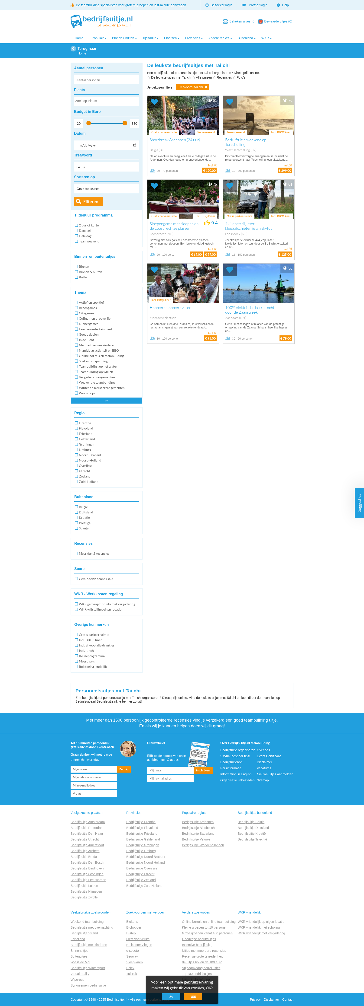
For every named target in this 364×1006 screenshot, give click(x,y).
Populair (98, 38)
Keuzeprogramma (92, 656)
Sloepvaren (134, 962)
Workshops (87, 393)
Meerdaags (87, 661)
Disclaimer (264, 762)
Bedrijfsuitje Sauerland (198, 833)
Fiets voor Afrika (138, 939)
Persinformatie (230, 768)
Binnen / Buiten (123, 38)
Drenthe (85, 423)
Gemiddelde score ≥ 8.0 (96, 579)
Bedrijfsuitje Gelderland (143, 839)
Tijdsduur (149, 38)
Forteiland (78, 939)
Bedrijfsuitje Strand (84, 933)
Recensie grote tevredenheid (203, 956)
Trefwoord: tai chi (192, 87)
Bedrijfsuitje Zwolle (84, 897)
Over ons (263, 750)
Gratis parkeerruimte (94, 635)
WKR (265, 38)
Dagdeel (85, 230)
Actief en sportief (91, 302)
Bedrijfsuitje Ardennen (198, 822)
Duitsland (86, 512)
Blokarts (132, 921)
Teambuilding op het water (98, 366)
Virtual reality (80, 974)
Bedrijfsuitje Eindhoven (87, 868)
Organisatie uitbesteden (237, 780)
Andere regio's (218, 38)
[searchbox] (106, 102)
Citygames (86, 313)
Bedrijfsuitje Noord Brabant (145, 857)
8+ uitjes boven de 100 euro (202, 962)
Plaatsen (170, 38)
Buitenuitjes (79, 956)
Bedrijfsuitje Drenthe (141, 822)
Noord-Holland (90, 460)
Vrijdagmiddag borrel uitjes (201, 968)
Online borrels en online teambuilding (209, 921)
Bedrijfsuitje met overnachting (92, 927)
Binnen (84, 266)
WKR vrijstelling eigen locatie (100, 609)
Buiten (83, 277)
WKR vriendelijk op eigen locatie (261, 921)
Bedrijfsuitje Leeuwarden (88, 880)
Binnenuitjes (79, 950)
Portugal (85, 523)
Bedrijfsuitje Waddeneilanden (203, 845)
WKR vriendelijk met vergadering (261, 933)
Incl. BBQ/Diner (90, 640)
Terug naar (87, 49)
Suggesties (359, 503)
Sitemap (263, 780)
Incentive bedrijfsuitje (197, 945)
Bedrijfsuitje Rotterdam (87, 828)
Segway (132, 956)
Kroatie (84, 517)
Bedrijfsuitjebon (231, 762)
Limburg (85, 450)
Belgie (83, 507)
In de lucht (86, 340)
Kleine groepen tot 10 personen (204, 927)
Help (283, 5)
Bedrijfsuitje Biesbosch (198, 828)
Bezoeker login (218, 5)
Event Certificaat (269, 756)
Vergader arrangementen (97, 377)
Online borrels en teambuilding (101, 356)
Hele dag (85, 236)
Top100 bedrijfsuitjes (197, 974)
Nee (193, 996)
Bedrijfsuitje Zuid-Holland (144, 886)
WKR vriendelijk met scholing (259, 927)
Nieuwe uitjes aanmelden (275, 774)
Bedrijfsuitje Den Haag (87, 833)
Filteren (90, 201)
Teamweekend (89, 241)
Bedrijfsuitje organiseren (237, 750)
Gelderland (87, 439)
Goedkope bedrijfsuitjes (199, 939)
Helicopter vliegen (139, 945)
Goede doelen (89, 334)
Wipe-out (77, 979)
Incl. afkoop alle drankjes (96, 645)
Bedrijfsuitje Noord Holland (145, 862)
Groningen (86, 444)
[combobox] (106, 101)
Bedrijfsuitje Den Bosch (87, 862)
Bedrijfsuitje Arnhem (85, 851)
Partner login (254, 5)
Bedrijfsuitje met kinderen (89, 945)
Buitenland (245, 38)
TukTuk (131, 974)
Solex (130, 968)
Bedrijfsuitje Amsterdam (88, 822)
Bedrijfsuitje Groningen (87, 874)
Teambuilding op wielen (96, 372)
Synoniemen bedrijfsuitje (88, 985)
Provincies (192, 38)
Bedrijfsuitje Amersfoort (87, 845)
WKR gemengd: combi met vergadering (107, 604)
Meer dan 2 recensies (94, 553)
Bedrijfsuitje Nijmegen (86, 891)
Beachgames (88, 308)
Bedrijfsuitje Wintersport (88, 968)
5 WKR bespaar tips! (235, 756)
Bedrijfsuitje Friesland (141, 833)
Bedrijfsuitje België (251, 822)
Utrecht (84, 471)
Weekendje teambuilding (97, 382)
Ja (171, 996)
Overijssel (86, 466)
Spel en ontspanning (93, 361)
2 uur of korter (89, 225)
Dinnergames (88, 324)
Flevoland (86, 428)
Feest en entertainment (95, 329)
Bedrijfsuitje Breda (84, 857)
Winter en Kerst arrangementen (102, 388)
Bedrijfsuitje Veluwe (196, 839)
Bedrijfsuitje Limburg (141, 851)
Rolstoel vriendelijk (93, 667)
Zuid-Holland (88, 482)
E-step (131, 933)
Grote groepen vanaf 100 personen (207, 933)
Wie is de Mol (80, 962)
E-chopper (133, 927)
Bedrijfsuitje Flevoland (142, 828)
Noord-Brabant (90, 455)
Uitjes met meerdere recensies (204, 950)
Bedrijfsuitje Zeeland (141, 880)
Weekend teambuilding (87, 921)
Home (79, 38)
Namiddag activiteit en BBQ (99, 350)
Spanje (83, 528)
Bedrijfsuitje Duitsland (253, 828)
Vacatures (264, 768)
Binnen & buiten (90, 272)
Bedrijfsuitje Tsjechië (252, 839)
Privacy (255, 999)
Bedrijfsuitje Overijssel (142, 868)
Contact (287, 999)
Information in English (236, 774)
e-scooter (133, 950)
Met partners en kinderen (97, 345)
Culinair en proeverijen (95, 318)
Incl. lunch (86, 651)
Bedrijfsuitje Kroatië (252, 833)
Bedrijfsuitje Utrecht (85, 839)
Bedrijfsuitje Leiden (84, 886)
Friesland (85, 434)
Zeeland (85, 476)
